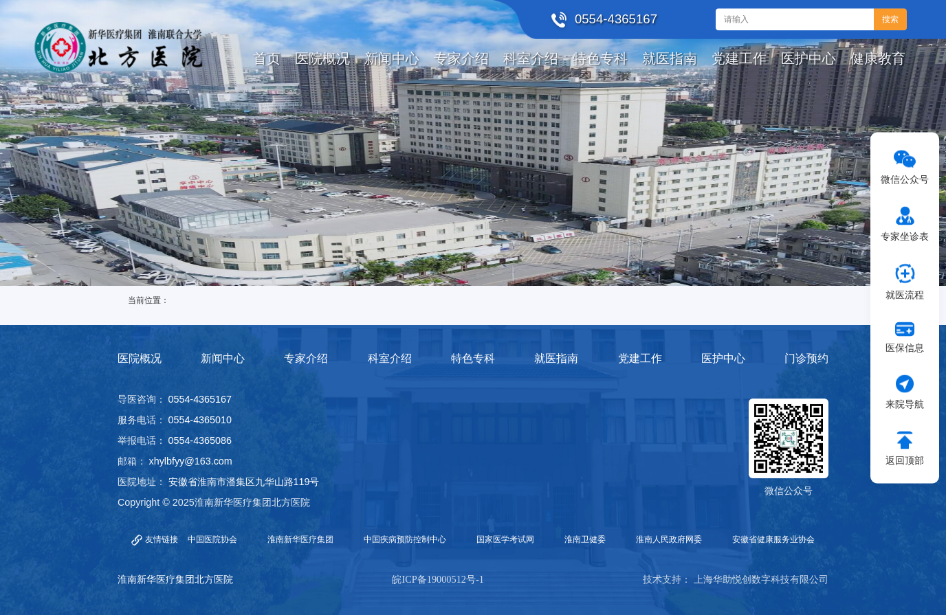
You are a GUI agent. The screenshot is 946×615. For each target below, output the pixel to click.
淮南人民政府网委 (669, 539)
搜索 (890, 19)
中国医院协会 (212, 539)
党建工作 (640, 358)
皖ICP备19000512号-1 (438, 579)
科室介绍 (390, 358)
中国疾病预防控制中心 (405, 539)
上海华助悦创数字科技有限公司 (761, 579)
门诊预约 (806, 358)
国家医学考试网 (505, 539)
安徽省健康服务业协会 (773, 539)
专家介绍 (306, 358)
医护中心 (723, 358)
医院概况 (140, 358)
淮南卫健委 (585, 539)
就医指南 (556, 358)
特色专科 (473, 358)
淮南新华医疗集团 (300, 539)
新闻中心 (223, 358)
